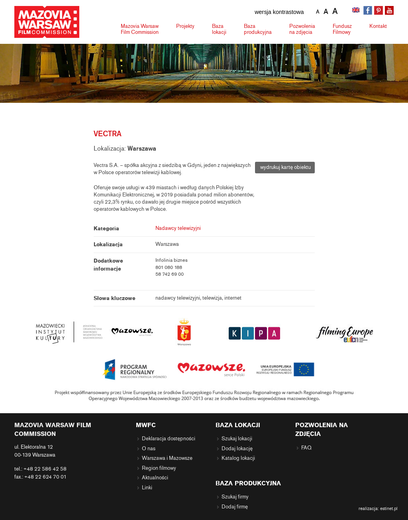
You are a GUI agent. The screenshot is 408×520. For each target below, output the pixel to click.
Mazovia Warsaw (140, 29)
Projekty (185, 26)
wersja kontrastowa (279, 12)
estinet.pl (389, 508)
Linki (147, 488)
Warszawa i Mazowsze (167, 458)
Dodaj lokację (237, 448)
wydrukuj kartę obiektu (285, 167)
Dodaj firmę (235, 507)
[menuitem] (356, 10)
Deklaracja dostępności (168, 439)
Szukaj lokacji (237, 439)
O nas (148, 448)
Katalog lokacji (238, 458)
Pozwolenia (302, 29)
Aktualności (155, 478)
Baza (219, 29)
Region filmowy (159, 468)
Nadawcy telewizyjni (178, 228)
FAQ (306, 448)
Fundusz (342, 29)
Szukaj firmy (235, 497)
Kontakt (378, 26)
